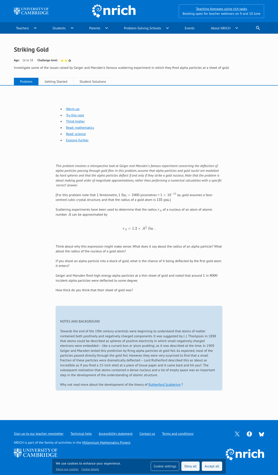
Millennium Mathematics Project (106, 442)
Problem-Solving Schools (142, 28)
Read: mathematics (80, 127)
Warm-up (72, 109)
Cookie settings (165, 466)
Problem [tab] (26, 81)
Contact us (147, 433)
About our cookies (67, 469)
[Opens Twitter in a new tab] (237, 433)
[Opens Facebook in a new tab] (249, 433)
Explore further (77, 140)
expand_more (35, 28)
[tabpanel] (139, 248)
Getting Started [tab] (56, 81)
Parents (94, 28)
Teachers (22, 28)
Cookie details (90, 469)
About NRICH (220, 28)
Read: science (76, 134)
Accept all (212, 466)
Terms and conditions (178, 433)
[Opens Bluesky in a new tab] (261, 434)
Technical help (81, 433)
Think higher (75, 121)
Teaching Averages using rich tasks (221, 9)
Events (189, 28)
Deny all (190, 466)
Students (59, 28)
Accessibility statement (115, 433)
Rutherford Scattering (164, 384)
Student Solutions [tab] (92, 81)
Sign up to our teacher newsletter (38, 433)
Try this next (75, 115)
